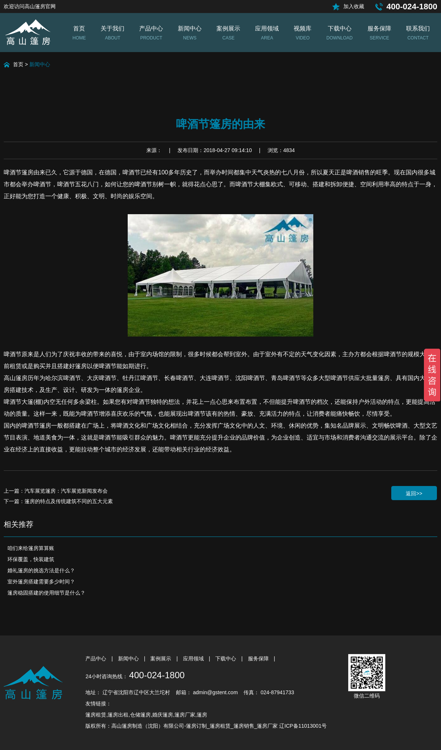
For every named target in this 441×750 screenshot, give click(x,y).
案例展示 (161, 659)
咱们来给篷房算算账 (30, 548)
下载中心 (226, 659)
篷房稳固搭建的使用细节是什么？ (46, 593)
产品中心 (96, 659)
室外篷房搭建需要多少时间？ (41, 582)
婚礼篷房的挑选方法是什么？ (41, 570)
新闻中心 (39, 64)
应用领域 (194, 659)
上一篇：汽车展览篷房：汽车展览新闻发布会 (56, 491)
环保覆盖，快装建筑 (30, 559)
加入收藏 (353, 6)
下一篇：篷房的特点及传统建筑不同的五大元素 (58, 501)
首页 (18, 64)
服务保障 (259, 659)
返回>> (414, 493)
